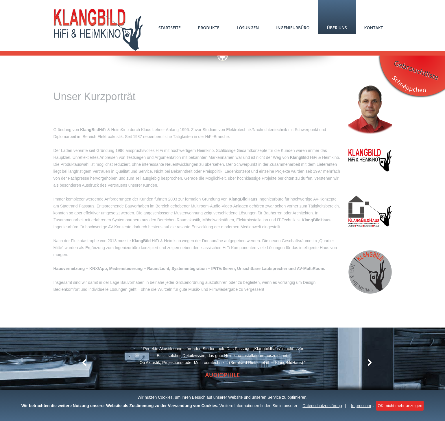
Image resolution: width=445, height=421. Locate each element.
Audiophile (222, 375)
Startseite (169, 27)
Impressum (361, 405)
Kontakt (373, 27)
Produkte (208, 27)
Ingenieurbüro (292, 27)
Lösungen (248, 27)
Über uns (337, 27)
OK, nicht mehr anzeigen (400, 405)
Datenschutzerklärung (322, 405)
